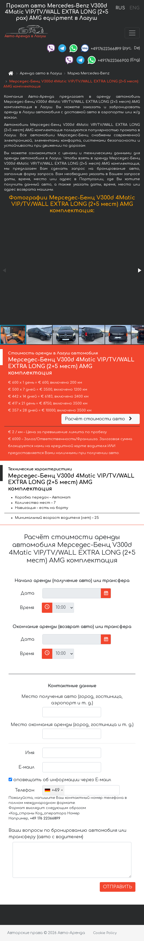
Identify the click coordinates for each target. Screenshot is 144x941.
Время (27, 607)
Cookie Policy (105, 933)
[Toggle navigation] (132, 33)
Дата (27, 593)
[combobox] (53, 790)
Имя (29, 752)
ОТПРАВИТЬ (117, 887)
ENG (134, 8)
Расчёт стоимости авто (99, 419)
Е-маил (26, 767)
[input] (71, 593)
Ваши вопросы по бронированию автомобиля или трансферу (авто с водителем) (67, 833)
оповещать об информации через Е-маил (60, 779)
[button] (139, 270)
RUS (120, 8)
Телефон (24, 790)
